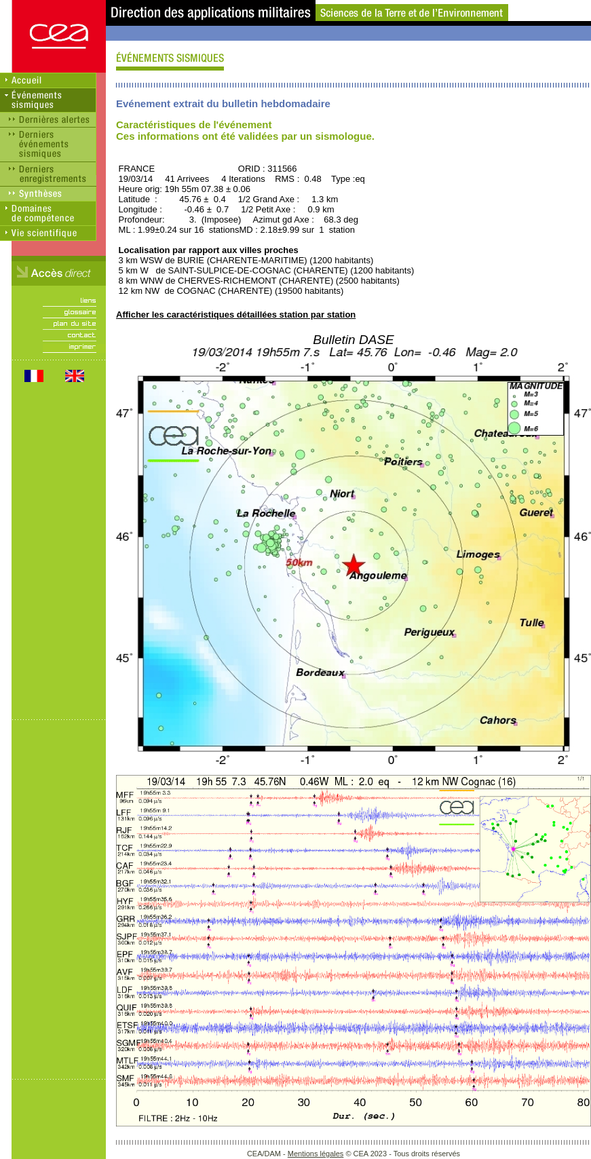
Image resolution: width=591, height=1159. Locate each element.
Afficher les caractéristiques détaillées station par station (236, 314)
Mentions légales (316, 1154)
